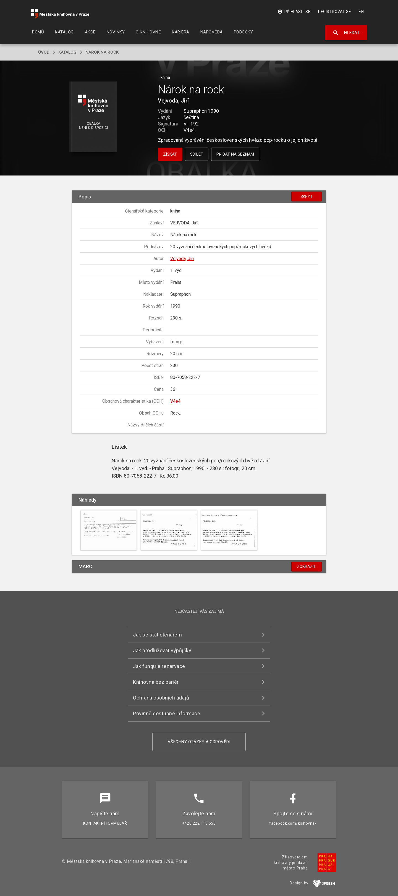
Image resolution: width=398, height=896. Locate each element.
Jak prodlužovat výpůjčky (162, 650)
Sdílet (196, 154)
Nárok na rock (102, 52)
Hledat (346, 33)
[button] (93, 117)
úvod (43, 52)
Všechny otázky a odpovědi (199, 741)
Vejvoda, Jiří (173, 100)
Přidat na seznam (235, 154)
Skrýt (306, 196)
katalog (67, 52)
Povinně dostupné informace (166, 713)
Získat (170, 154)
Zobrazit (306, 566)
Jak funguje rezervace (159, 666)
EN (361, 11)
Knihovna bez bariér (156, 682)
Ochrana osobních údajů (161, 698)
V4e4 (175, 401)
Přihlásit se (293, 11)
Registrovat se (334, 11)
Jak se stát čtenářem (157, 635)
